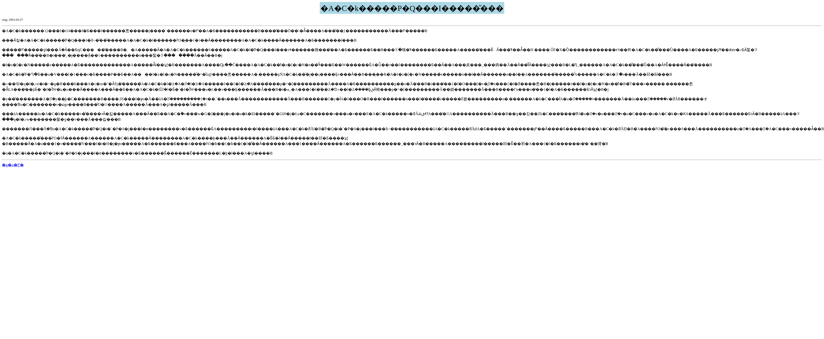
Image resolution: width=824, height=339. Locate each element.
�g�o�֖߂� (13, 165)
